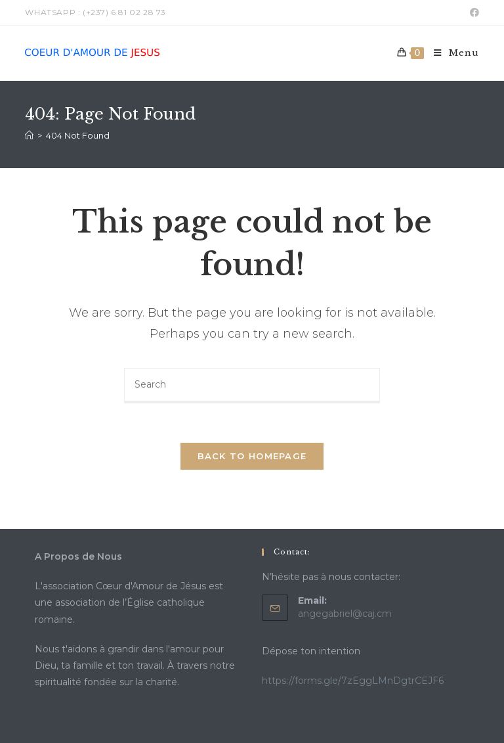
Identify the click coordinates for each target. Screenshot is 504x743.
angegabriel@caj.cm (345, 613)
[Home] (29, 135)
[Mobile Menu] (451, 53)
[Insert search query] (252, 385)
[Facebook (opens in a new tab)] (472, 12)
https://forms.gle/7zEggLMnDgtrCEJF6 (353, 681)
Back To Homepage (252, 456)
